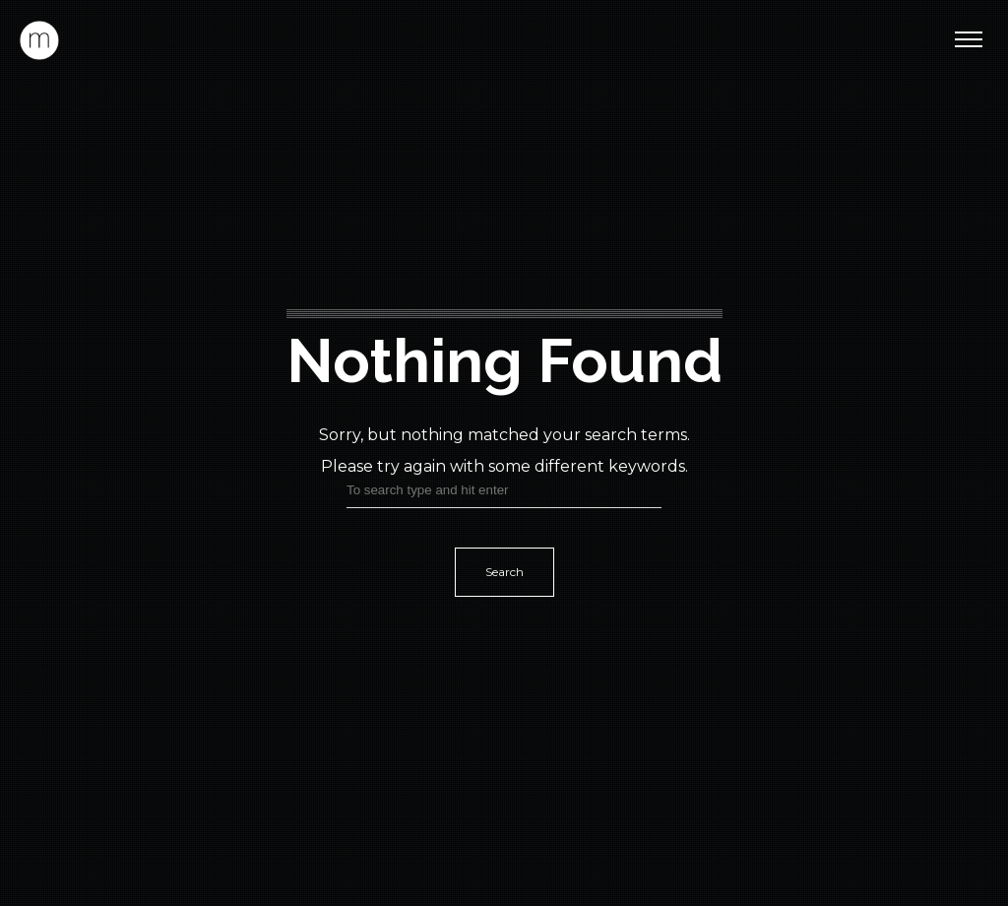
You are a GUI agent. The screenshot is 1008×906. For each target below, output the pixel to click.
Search (504, 571)
